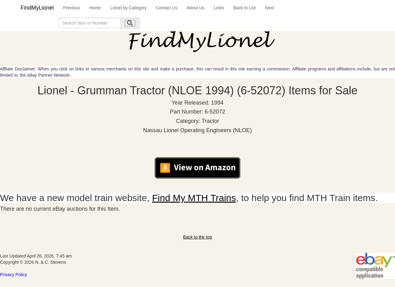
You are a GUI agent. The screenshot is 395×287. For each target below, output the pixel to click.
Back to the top (197, 237)
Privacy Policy (13, 274)
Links (219, 7)
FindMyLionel (37, 8)
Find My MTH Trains (194, 198)
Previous (71, 7)
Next (269, 7)
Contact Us (166, 7)
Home (95, 7)
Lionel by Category (128, 7)
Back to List (244, 7)
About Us (196, 7)
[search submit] (130, 23)
